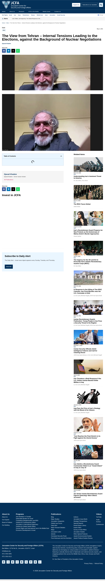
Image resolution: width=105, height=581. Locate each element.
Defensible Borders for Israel (24, 517)
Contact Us (57, 11)
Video (7, 23)
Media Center (46, 11)
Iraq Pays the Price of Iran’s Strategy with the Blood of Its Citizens (87, 408)
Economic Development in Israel (25, 529)
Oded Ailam (77, 206)
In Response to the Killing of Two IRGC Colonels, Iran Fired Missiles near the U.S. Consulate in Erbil (88, 291)
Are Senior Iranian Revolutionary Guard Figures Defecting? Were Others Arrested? (88, 494)
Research (21, 11)
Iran (3, 28)
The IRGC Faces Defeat (82, 204)
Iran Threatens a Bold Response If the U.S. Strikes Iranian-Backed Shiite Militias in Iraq (87, 379)
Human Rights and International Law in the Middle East (32, 527)
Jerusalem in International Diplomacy (27, 523)
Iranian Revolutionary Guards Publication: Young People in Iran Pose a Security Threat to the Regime (88, 320)
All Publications (8, 179)
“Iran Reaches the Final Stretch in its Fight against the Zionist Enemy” (87, 436)
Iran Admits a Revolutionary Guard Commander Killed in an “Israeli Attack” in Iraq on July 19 (88, 465)
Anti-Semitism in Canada (23, 515)
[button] (4, 51)
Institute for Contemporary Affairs (26, 521)
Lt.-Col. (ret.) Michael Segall (81, 295)
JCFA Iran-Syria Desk (96, 295)
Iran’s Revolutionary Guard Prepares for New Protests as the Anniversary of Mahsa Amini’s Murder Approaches (88, 232)
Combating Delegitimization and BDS (27, 519)
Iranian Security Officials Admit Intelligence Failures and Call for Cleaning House (85, 350)
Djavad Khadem (6, 43)
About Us (12, 11)
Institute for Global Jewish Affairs (26, 525)
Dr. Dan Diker (77, 180)
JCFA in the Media (33, 11)
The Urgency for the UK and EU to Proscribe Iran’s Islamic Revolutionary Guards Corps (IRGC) (87, 261)
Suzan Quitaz (77, 236)
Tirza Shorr (85, 180)
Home (3, 11)
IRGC (4, 30)
